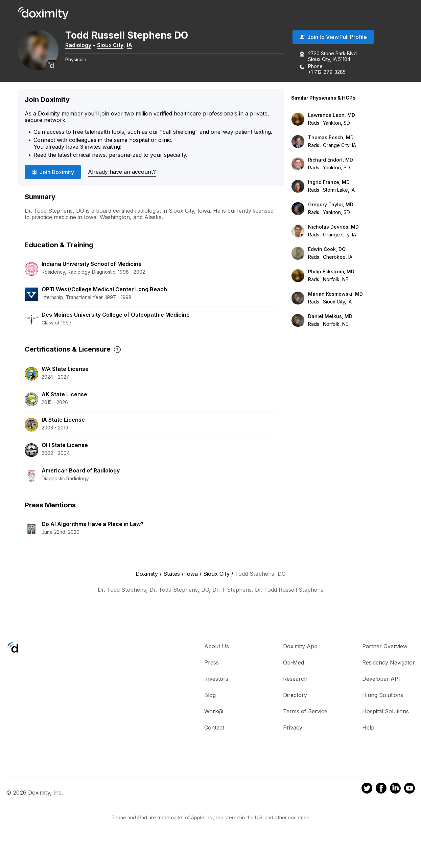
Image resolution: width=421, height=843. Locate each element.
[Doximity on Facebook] (381, 789)
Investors (216, 678)
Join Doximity (53, 172)
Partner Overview (384, 646)
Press (211, 662)
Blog (210, 695)
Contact (214, 727)
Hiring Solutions (382, 695)
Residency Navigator (388, 662)
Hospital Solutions (385, 711)
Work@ (213, 711)
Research (295, 678)
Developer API (381, 678)
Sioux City (110, 45)
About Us (216, 646)
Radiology (78, 45)
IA (129, 45)
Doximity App (300, 646)
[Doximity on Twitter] (366, 789)
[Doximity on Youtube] (409, 789)
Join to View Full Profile (333, 37)
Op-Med (293, 662)
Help (368, 727)
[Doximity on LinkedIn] (395, 789)
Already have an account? (122, 171)
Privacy (292, 727)
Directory (295, 695)
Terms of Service (305, 711)
